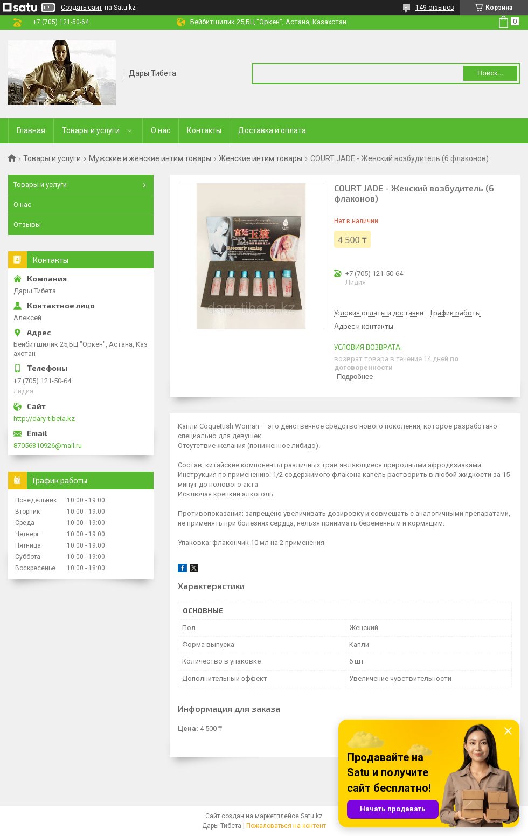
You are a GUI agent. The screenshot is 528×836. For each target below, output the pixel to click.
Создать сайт (81, 7)
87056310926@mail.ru (47, 445)
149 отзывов (434, 7)
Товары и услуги (91, 130)
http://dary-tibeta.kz (44, 418)
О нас (160, 130)
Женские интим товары (260, 158)
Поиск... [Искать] (490, 73)
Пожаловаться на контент (286, 826)
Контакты (204, 130)
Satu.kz (312, 816)
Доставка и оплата (272, 130)
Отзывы (27, 224)
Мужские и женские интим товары (150, 158)
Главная (31, 130)
